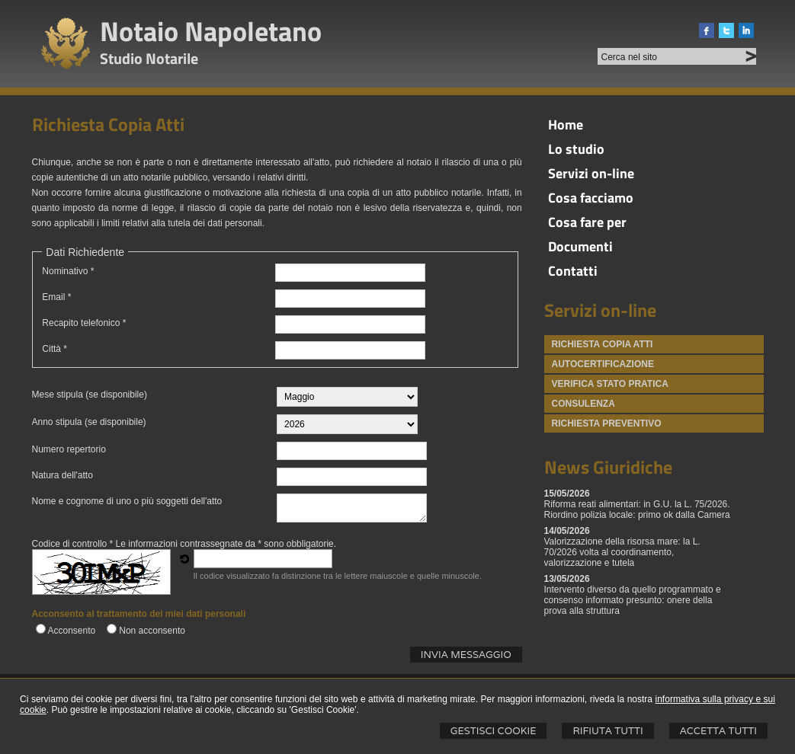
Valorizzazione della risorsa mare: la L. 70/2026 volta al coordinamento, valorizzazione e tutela (622, 552)
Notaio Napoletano (211, 31)
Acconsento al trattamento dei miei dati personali (139, 614)
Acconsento (72, 630)
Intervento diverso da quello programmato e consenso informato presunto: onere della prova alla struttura (632, 600)
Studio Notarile (149, 58)
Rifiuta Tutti (607, 730)
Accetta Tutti (718, 730)
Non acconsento (152, 630)
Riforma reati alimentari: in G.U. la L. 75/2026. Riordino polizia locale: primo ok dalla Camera (637, 509)
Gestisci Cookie (493, 730)
